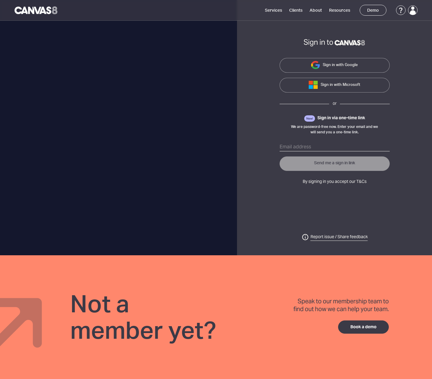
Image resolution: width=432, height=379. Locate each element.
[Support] (401, 10)
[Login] (413, 10)
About (316, 10)
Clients (295, 10)
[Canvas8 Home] (36, 10)
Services (273, 10)
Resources (339, 10)
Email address (295, 147)
